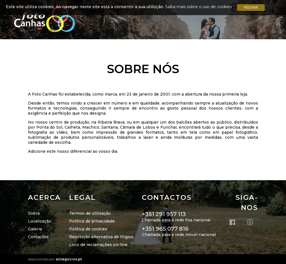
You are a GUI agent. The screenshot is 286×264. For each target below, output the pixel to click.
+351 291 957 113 (164, 214)
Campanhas (225, 29)
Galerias (258, 24)
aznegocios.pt (69, 259)
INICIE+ (197, 29)
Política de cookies (88, 228)
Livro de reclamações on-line (98, 244)
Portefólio (227, 24)
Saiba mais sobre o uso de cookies (198, 6)
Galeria (35, 228)
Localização (191, 24)
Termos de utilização (90, 213)
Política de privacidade (92, 221)
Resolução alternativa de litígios (101, 236)
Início (141, 24)
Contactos (38, 236)
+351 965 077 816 (165, 228)
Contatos (257, 29)
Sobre (162, 24)
